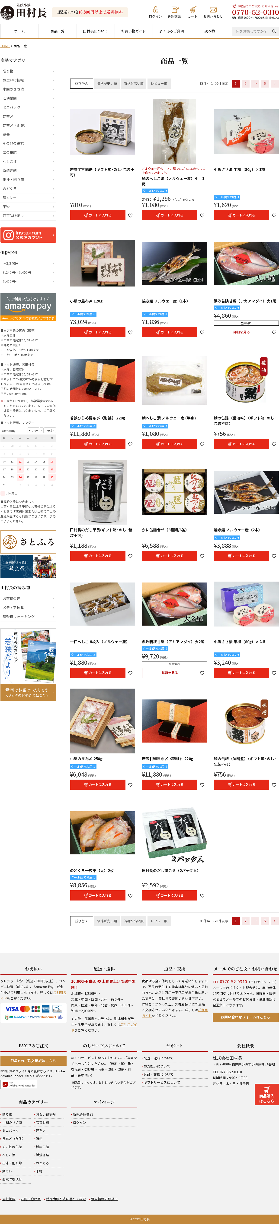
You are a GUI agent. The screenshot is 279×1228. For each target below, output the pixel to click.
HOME (5, 46)
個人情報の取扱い (104, 1199)
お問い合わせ (213, 16)
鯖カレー (10, 197)
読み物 (209, 30)
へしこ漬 (10, 161)
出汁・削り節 (13, 179)
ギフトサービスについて (162, 1082)
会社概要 (9, 1199)
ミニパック (12, 107)
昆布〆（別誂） (15, 125)
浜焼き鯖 (10, 170)
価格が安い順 (107, 83)
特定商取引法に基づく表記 (66, 1199)
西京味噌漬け (13, 215)
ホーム (19, 30)
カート (193, 16)
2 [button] (245, 83)
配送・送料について (159, 1058)
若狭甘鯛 (10, 98)
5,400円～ (11, 281)
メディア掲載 (13, 607)
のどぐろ (10, 188)
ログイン (155, 16)
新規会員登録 (83, 1114)
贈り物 (8, 71)
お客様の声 (12, 598)
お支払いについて (157, 1066)
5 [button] (265, 83)
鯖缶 (6, 134)
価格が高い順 (134, 83)
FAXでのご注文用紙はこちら (33, 1060)
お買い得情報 (13, 80)
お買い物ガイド (133, 30)
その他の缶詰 (13, 143)
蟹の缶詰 (10, 152)
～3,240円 (11, 263)
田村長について (95, 30)
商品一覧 (57, 30)
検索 (275, 31)
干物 (6, 206)
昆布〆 (8, 116)
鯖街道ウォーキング (19, 616)
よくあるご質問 (171, 30)
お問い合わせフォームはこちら (245, 1016)
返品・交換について (159, 1074)
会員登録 (174, 16)
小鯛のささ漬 (13, 89)
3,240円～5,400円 (17, 272)
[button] (275, 84)
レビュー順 (159, 83)
